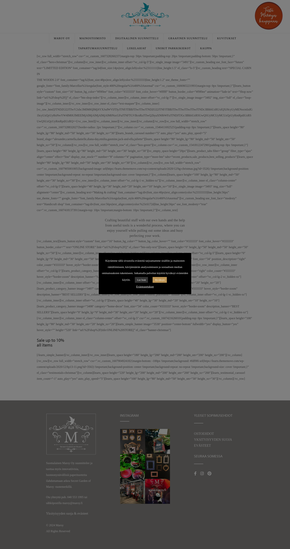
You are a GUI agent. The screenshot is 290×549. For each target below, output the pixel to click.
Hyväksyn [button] (160, 279)
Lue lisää (141, 279)
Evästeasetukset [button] (145, 286)
